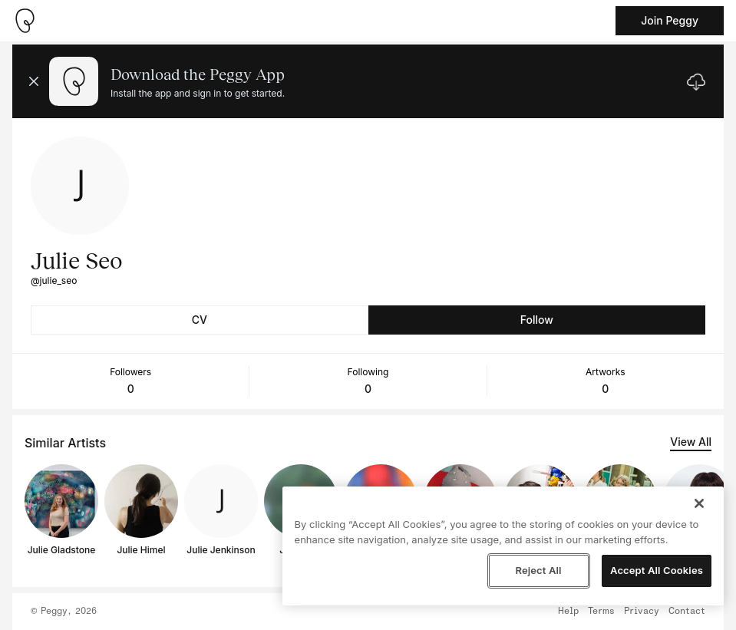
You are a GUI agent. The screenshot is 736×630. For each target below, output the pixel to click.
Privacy (641, 611)
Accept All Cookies (656, 570)
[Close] (699, 503)
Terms (601, 611)
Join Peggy (669, 20)
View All (690, 441)
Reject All (538, 570)
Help (568, 611)
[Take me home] (24, 20)
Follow (536, 319)
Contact (686, 611)
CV (199, 319)
